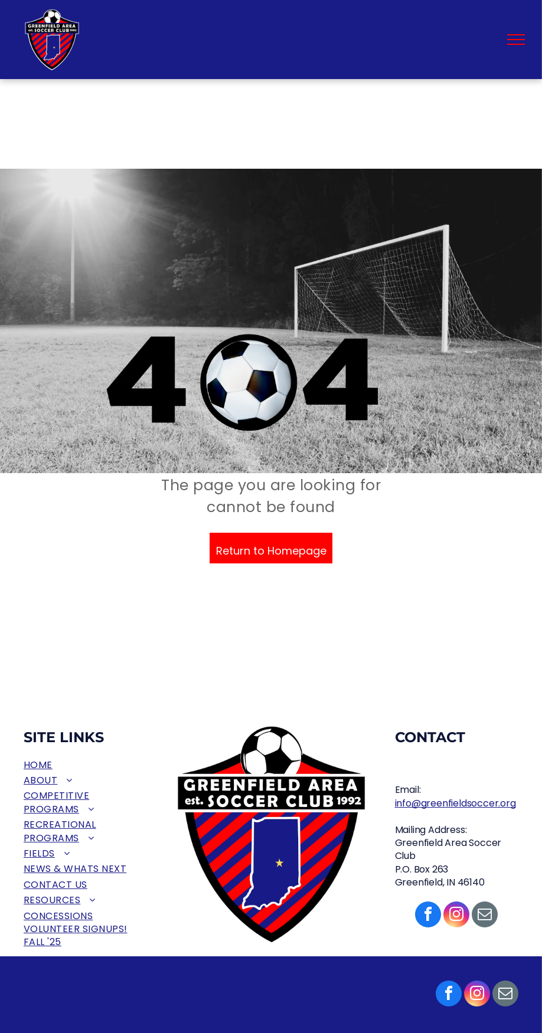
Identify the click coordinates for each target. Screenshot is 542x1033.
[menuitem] (86, 765)
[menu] (516, 39)
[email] (505, 994)
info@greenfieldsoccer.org (455, 803)
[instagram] (477, 994)
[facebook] (449, 994)
